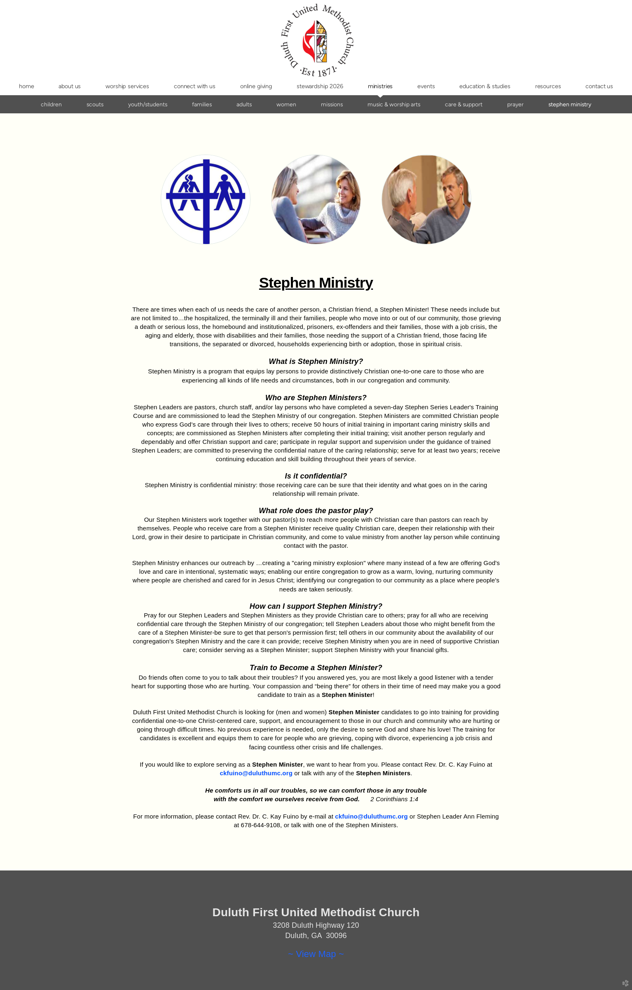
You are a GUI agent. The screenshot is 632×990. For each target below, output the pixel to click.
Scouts (95, 104)
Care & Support (463, 104)
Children (51, 104)
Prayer (515, 104)
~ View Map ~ (316, 954)
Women (286, 104)
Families (202, 104)
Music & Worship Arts (393, 104)
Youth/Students (147, 104)
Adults (244, 104)
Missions (332, 104)
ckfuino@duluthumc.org (256, 773)
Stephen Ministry (569, 104)
